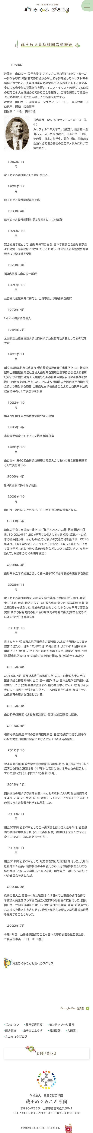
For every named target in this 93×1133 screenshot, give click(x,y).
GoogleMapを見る (72, 1008)
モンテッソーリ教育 (61, 1024)
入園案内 (73, 1030)
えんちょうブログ (16, 1036)
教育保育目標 (34, 1024)
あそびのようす (33, 1030)
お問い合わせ (46, 1053)
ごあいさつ (12, 1024)
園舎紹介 (10, 1030)
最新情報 (55, 1030)
